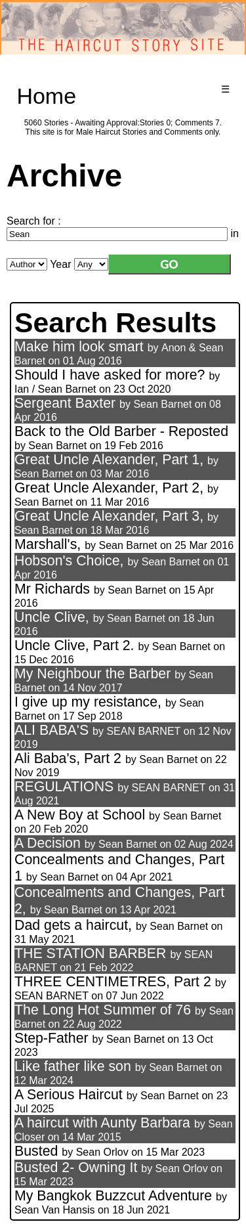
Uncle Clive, (53, 617)
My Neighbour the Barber (92, 674)
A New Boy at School (79, 815)
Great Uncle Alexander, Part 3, (108, 516)
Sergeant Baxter (64, 403)
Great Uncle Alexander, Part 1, (108, 460)
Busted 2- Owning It (75, 1167)
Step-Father (51, 1038)
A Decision (47, 843)
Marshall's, (47, 544)
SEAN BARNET (143, 731)
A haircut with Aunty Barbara (102, 1123)
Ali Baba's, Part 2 (67, 758)
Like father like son (72, 1066)
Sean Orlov (102, 1152)
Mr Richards (52, 589)
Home (46, 95)
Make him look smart (79, 347)
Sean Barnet (162, 404)
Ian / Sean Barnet (55, 389)
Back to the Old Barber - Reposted (121, 431)
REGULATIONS (63, 787)
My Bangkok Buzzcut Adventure (113, 1196)
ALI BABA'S (51, 730)
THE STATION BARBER (90, 953)
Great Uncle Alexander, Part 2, (108, 488)
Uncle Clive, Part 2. (74, 645)
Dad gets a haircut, (73, 925)
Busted (36, 1151)
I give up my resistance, (89, 702)
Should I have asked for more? (109, 375)
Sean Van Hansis (54, 1209)
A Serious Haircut (68, 1095)
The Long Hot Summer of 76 (102, 1010)
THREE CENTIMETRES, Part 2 (112, 982)
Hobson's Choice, (69, 561)
